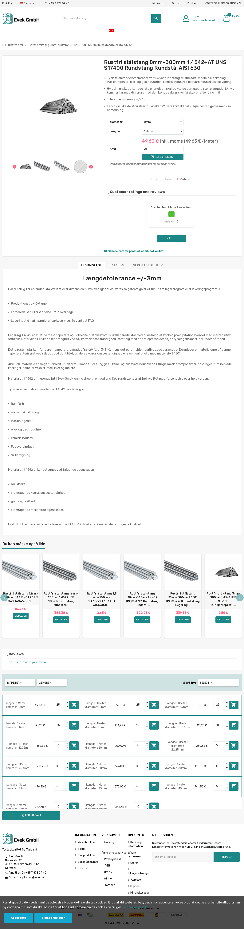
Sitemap (83, 868)
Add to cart (74, 705)
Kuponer (135, 886)
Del (154, 179)
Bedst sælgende (88, 862)
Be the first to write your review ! (27, 662)
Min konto (158, 3)
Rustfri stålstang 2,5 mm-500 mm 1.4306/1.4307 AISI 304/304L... (102, 599)
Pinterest (184, 179)
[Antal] (162, 149)
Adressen (136, 880)
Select (206, 683)
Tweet (167, 179)
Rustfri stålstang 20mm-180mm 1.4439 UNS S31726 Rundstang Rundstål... (142, 599)
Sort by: (189, 683)
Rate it (171, 238)
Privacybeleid (112, 859)
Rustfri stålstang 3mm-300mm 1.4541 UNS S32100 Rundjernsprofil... (223, 599)
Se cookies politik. (135, 907)
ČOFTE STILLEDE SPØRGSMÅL (223, 3)
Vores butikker (86, 842)
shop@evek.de (35, 877)
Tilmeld (227, 857)
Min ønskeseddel (140, 893)
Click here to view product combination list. (134, 251)
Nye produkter (86, 855)
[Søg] (111, 18)
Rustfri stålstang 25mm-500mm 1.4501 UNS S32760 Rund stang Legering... (183, 599)
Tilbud (81, 849)
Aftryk (108, 878)
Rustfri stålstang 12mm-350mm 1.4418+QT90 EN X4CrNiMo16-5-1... (20, 597)
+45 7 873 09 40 (57, 3)
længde (115, 131)
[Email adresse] (183, 857)
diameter (116, 122)
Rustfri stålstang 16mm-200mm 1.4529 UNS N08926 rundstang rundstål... (61, 599)
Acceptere (18, 917)
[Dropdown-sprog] (27, 4)
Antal (113, 148)
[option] (20, 596)
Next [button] (240, 598)
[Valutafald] (7, 4)
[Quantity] (60, 705)
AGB (107, 865)
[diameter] (162, 122)
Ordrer (134, 863)
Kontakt (192, 3)
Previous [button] (4, 598)
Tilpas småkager (53, 917)
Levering (109, 842)
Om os (176, 3)
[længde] (162, 131)
